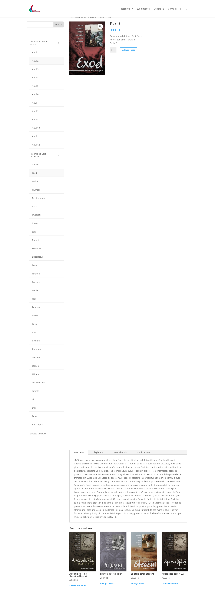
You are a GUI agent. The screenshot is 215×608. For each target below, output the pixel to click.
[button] (100, 26)
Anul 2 (102, 17)
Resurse (125, 9)
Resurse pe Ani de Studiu (87, 17)
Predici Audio (120, 452)
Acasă (72, 17)
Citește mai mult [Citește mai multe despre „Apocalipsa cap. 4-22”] (170, 583)
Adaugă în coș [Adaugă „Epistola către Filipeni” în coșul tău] (106, 583)
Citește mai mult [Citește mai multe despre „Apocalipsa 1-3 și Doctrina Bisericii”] (77, 585)
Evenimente (143, 9)
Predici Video (143, 452)
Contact (172, 9)
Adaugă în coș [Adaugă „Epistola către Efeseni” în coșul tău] (137, 583)
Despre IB (159, 9)
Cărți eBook (99, 452)
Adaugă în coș (128, 50)
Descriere (79, 452)
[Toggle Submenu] (58, 43)
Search (58, 24)
